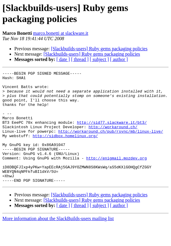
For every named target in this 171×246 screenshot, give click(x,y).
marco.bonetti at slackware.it (60, 33)
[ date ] (63, 59)
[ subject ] (99, 59)
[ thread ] (80, 59)
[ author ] (119, 59)
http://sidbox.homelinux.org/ (65, 149)
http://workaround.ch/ (113, 138)
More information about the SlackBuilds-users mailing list (58, 240)
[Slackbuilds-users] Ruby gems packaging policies (99, 48)
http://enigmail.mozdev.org (116, 175)
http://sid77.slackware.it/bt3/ (112, 133)
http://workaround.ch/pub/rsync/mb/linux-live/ (110, 143)
